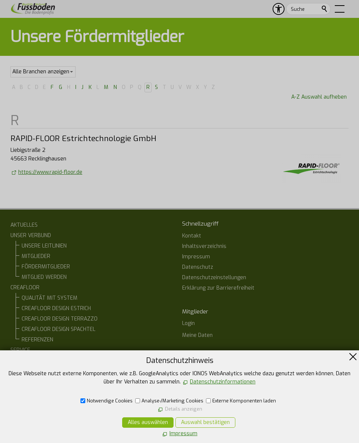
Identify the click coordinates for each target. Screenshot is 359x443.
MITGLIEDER (36, 256)
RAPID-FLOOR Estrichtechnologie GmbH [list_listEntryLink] (83, 138)
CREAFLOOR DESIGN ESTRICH (56, 308)
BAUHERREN (36, 360)
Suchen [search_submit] (325, 9)
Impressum (196, 256)
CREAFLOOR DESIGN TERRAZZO (60, 318)
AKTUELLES (24, 225)
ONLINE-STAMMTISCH (35, 381)
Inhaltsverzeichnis (204, 246)
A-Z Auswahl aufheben (319, 97)
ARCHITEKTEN (38, 371)
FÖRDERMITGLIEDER (46, 266)
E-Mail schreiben (210, 415)
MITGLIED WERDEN (44, 277)
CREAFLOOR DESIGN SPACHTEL (58, 329)
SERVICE (20, 350)
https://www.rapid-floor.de (50, 172)
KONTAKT (21, 391)
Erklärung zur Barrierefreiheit (218, 287)
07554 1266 (205, 402)
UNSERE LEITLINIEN (44, 245)
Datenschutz (197, 267)
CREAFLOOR (24, 287)
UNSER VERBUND (30, 235)
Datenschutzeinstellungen (214, 277)
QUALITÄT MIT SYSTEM (49, 298)
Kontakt (191, 235)
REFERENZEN (37, 339)
